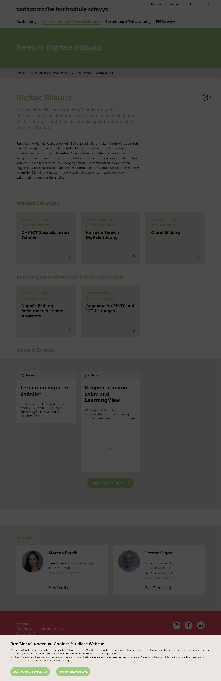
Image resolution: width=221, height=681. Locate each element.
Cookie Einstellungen (73, 671)
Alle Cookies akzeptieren (30, 671)
